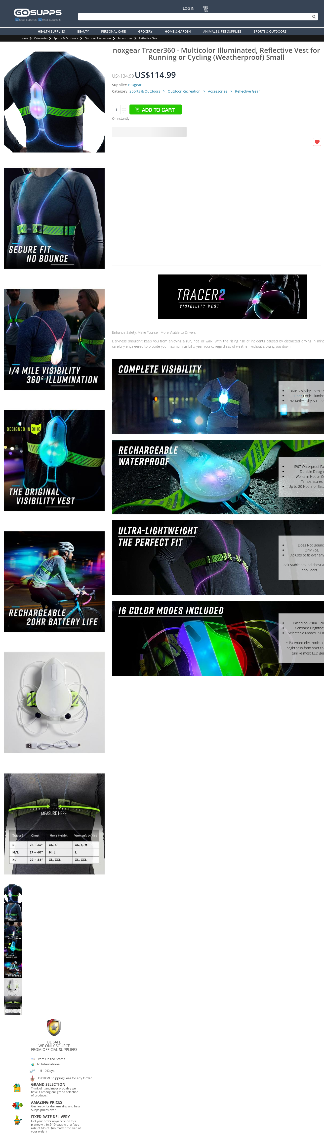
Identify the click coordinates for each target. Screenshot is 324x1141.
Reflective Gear (148, 38)
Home (24, 38)
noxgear (135, 84)
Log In (189, 8)
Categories (41, 38)
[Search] (196, 16)
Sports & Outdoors (66, 38)
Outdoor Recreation (98, 38)
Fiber (298, 395)
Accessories (125, 38)
